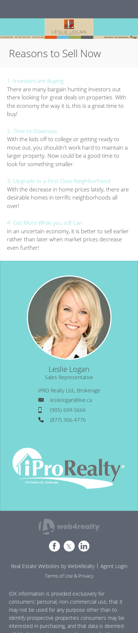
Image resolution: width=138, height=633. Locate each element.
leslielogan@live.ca (71, 399)
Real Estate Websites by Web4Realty (53, 566)
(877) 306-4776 (68, 419)
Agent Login (113, 566)
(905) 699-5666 (68, 409)
